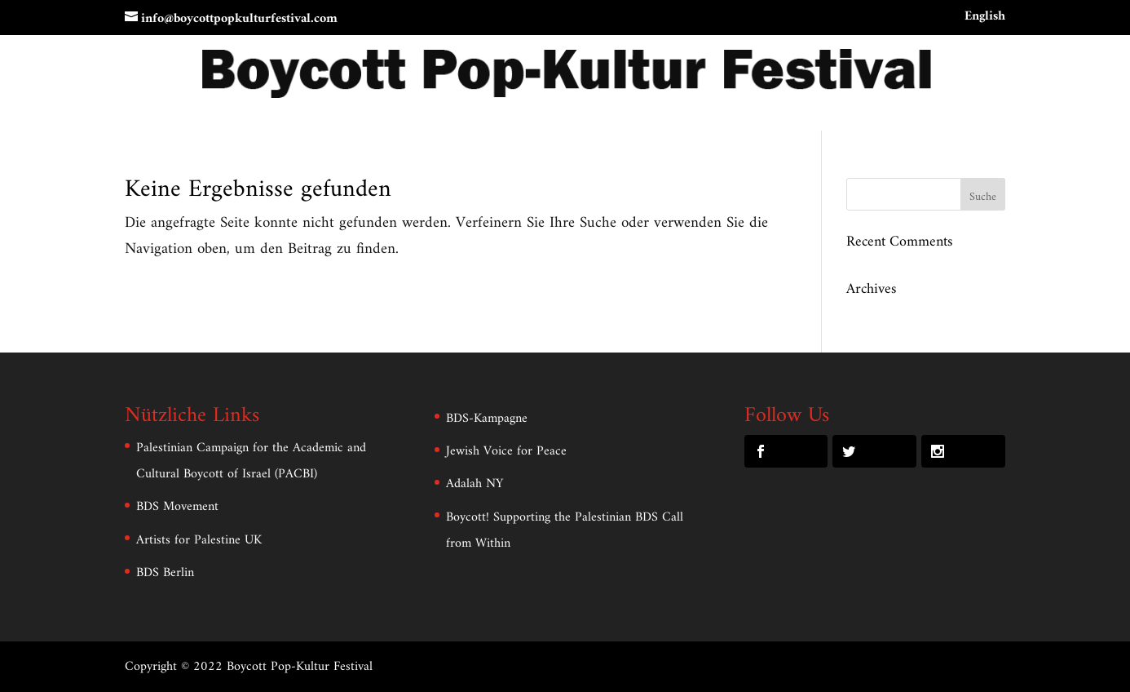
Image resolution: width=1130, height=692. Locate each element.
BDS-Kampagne (486, 418)
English (984, 19)
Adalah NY (474, 483)
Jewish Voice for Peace (506, 451)
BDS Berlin (165, 572)
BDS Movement (177, 506)
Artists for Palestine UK (199, 540)
